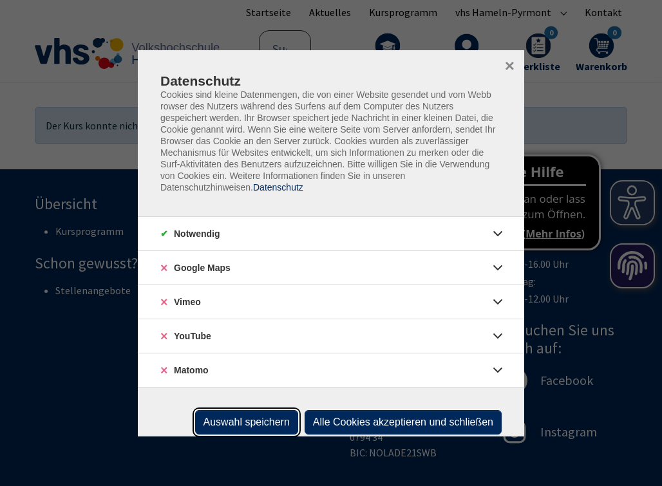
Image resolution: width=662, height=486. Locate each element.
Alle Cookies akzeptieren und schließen (403, 421)
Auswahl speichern (246, 421)
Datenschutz (278, 187)
